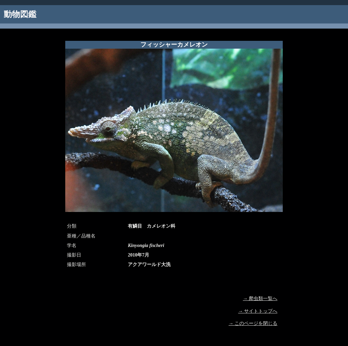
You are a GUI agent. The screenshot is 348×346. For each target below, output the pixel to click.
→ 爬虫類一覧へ (260, 298)
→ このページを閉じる (253, 323)
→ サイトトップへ (258, 311)
